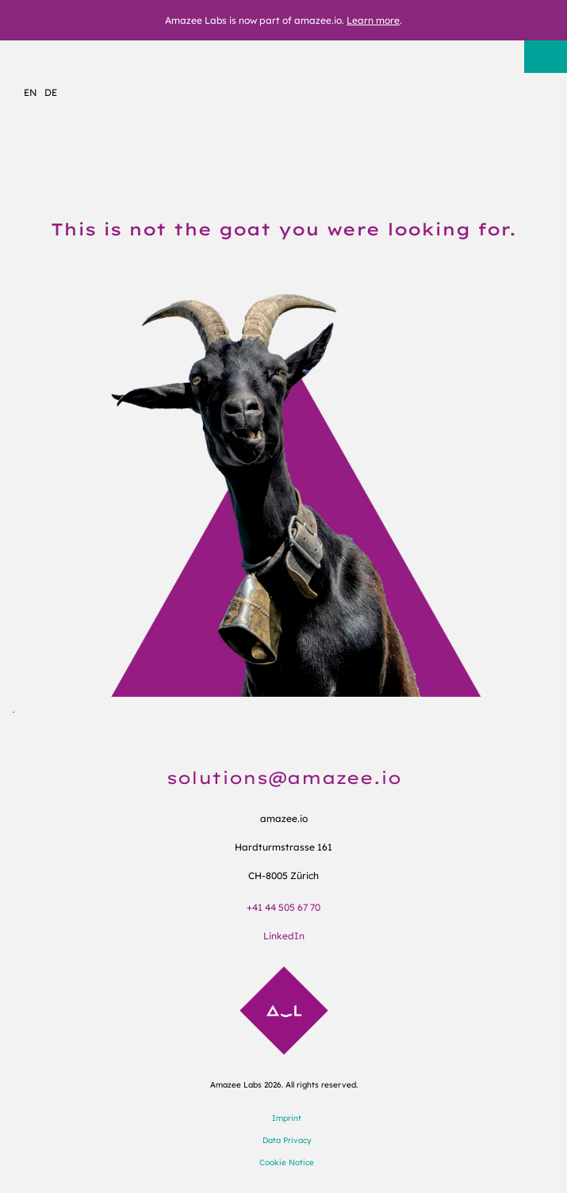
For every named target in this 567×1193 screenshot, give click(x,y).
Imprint (286, 1118)
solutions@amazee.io (284, 777)
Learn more (373, 20)
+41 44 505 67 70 (283, 907)
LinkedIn (284, 936)
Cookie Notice (286, 1162)
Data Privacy (287, 1140)
